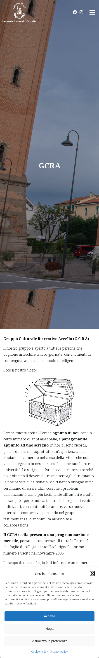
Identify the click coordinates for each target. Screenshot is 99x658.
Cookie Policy (39, 651)
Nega (49, 628)
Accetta (49, 616)
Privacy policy (59, 651)
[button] (92, 573)
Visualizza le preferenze (50, 641)
